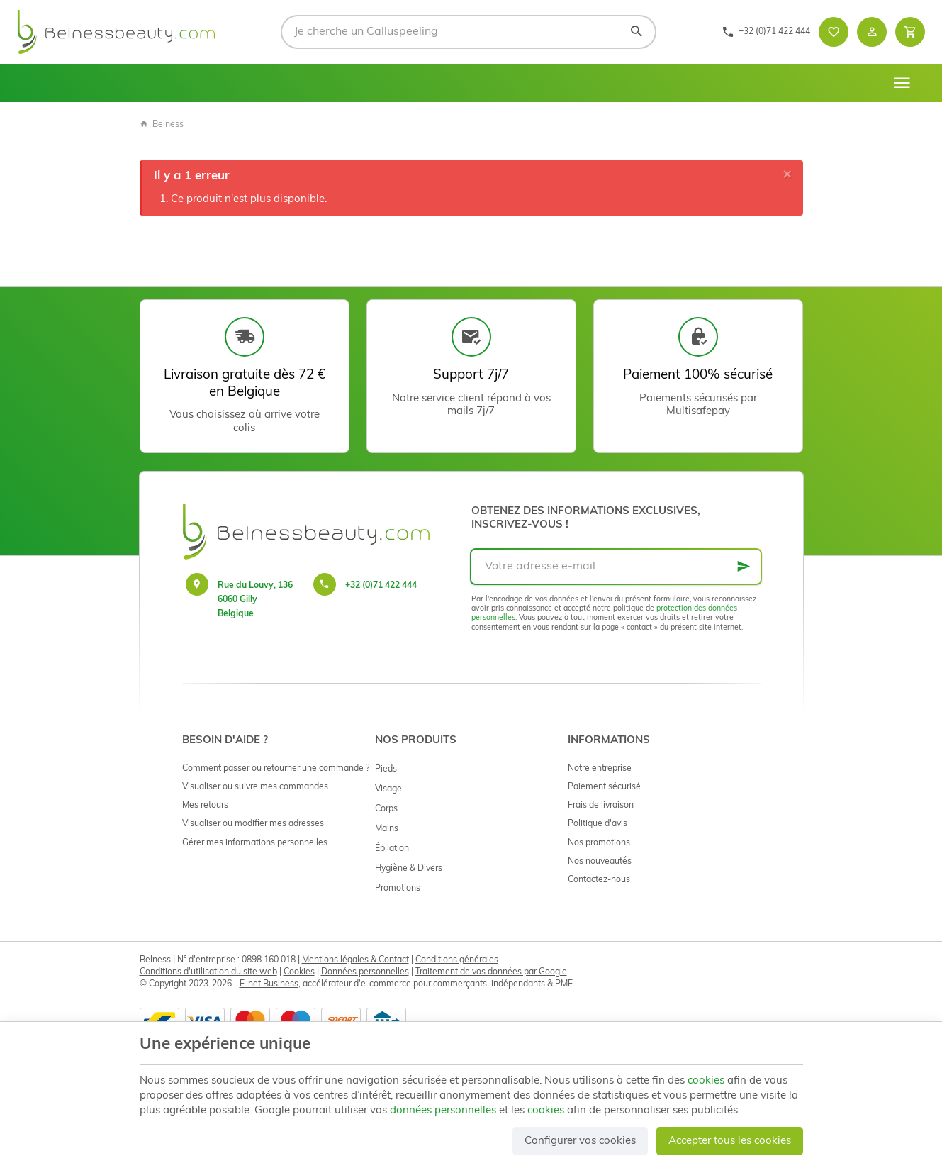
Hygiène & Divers (408, 868)
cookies (706, 1081)
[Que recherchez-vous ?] (468, 32)
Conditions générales (456, 960)
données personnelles (443, 1111)
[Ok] (744, 567)
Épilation (392, 849)
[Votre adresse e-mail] (616, 567)
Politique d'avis (597, 824)
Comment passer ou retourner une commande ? (275, 768)
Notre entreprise (600, 768)
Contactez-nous (599, 880)
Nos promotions (599, 843)
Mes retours (205, 805)
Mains (386, 829)
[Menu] (901, 83)
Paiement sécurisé (604, 787)
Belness (162, 125)
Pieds (386, 769)
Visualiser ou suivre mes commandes (255, 787)
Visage (388, 789)
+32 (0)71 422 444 (381, 586)
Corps (386, 809)
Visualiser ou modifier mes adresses (253, 824)
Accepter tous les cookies (729, 1141)
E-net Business (269, 984)
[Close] (787, 175)
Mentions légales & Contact (355, 960)
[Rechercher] (635, 32)
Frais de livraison (601, 805)
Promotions (397, 888)
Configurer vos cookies (580, 1141)
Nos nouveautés (600, 861)
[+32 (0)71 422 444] (766, 32)
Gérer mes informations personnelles (254, 843)
